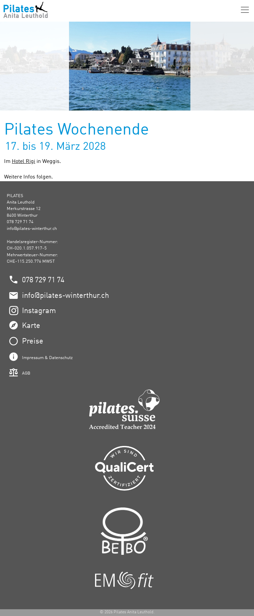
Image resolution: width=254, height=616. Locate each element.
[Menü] (245, 9)
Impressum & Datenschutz (47, 358)
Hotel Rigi (23, 161)
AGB (26, 373)
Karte (31, 326)
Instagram (39, 311)
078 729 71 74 (43, 280)
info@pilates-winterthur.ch (32, 229)
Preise (32, 341)
